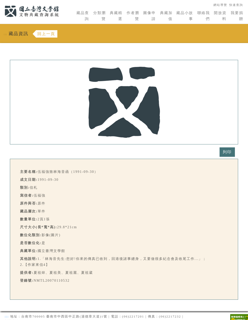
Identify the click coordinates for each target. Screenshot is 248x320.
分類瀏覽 (99, 16)
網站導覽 (220, 5)
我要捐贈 (237, 16)
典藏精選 (116, 16)
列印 (227, 152)
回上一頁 (46, 34)
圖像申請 (149, 16)
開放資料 (220, 16)
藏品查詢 (82, 16)
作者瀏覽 (133, 16)
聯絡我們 (203, 16)
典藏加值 (166, 16)
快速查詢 (236, 5)
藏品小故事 (184, 16)
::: (1, 2)
